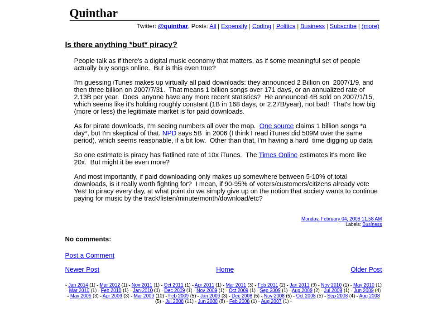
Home (225, 269)
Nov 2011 (142, 285)
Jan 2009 (210, 295)
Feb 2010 (111, 290)
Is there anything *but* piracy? (121, 44)
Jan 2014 (78, 285)
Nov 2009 (207, 290)
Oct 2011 (173, 285)
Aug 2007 (271, 301)
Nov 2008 (274, 295)
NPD (170, 133)
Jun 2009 (364, 290)
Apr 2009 (112, 295)
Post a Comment (90, 255)
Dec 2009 (174, 290)
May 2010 (364, 285)
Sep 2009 (270, 290)
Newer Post (82, 269)
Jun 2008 (208, 301)
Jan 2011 (300, 285)
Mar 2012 (110, 285)
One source (277, 125)
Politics (285, 26)
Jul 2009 (333, 290)
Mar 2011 (236, 285)
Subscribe (343, 26)
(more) (370, 26)
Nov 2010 (331, 285)
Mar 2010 (79, 290)
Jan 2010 (143, 290)
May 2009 (80, 295)
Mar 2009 (144, 295)
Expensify (234, 26)
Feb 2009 (178, 295)
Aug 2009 (302, 290)
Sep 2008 (337, 295)
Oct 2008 (306, 295)
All (213, 26)
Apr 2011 (204, 285)
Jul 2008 (174, 301)
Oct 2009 (238, 290)
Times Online (278, 154)
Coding (261, 26)
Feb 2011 (268, 285)
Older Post (366, 269)
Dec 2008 (242, 295)
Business (312, 26)
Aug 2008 (369, 295)
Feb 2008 (239, 301)
